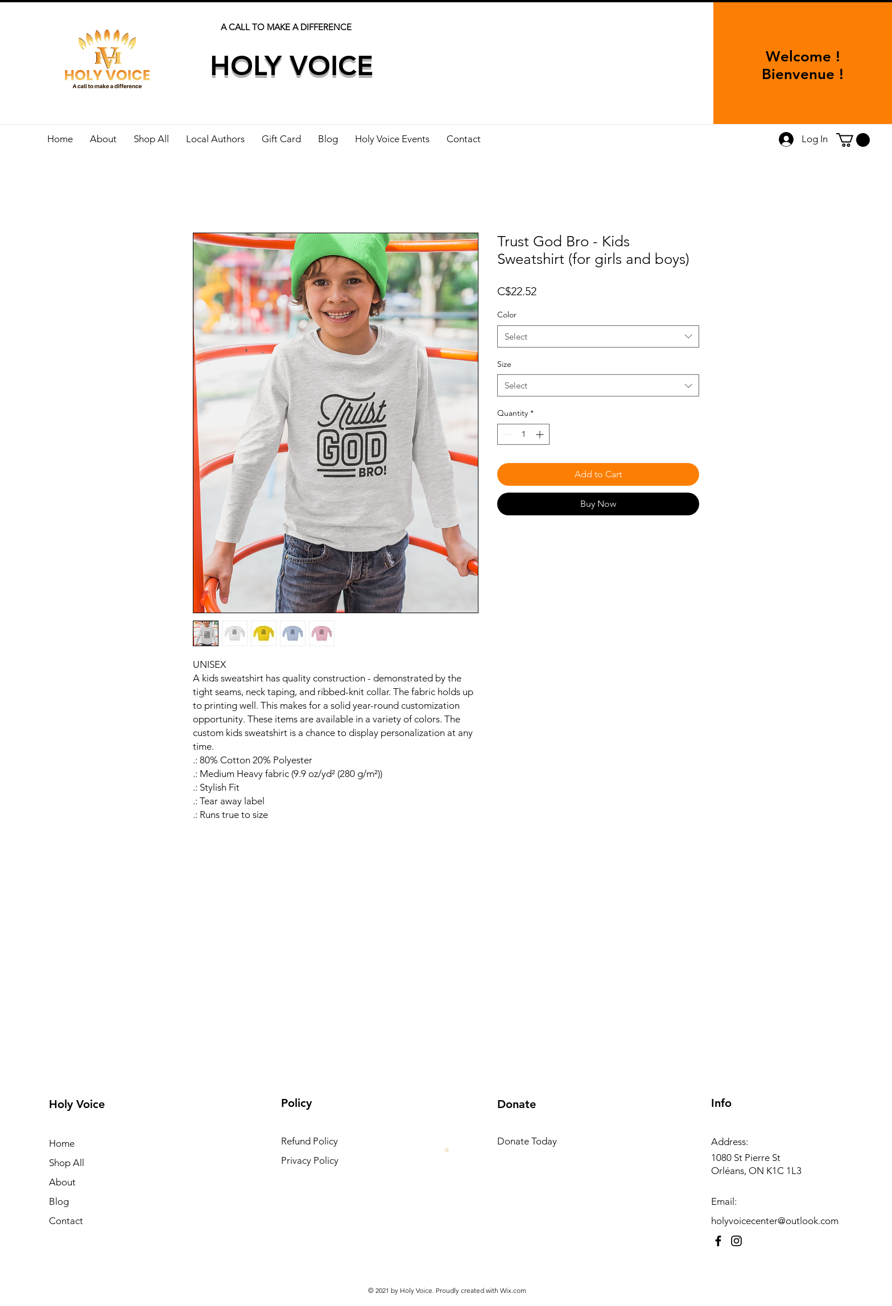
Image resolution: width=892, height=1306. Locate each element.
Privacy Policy (309, 1160)
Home (62, 1143)
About (62, 1182)
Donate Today (527, 1141)
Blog (59, 1201)
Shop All (66, 1162)
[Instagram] (736, 1241)
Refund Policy (309, 1141)
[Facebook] (718, 1241)
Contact (66, 1220)
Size (504, 364)
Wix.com (513, 1290)
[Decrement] (506, 434)
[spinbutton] (523, 434)
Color (507, 314)
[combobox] (598, 336)
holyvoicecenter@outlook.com (775, 1220)
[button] (853, 140)
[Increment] (541, 434)
